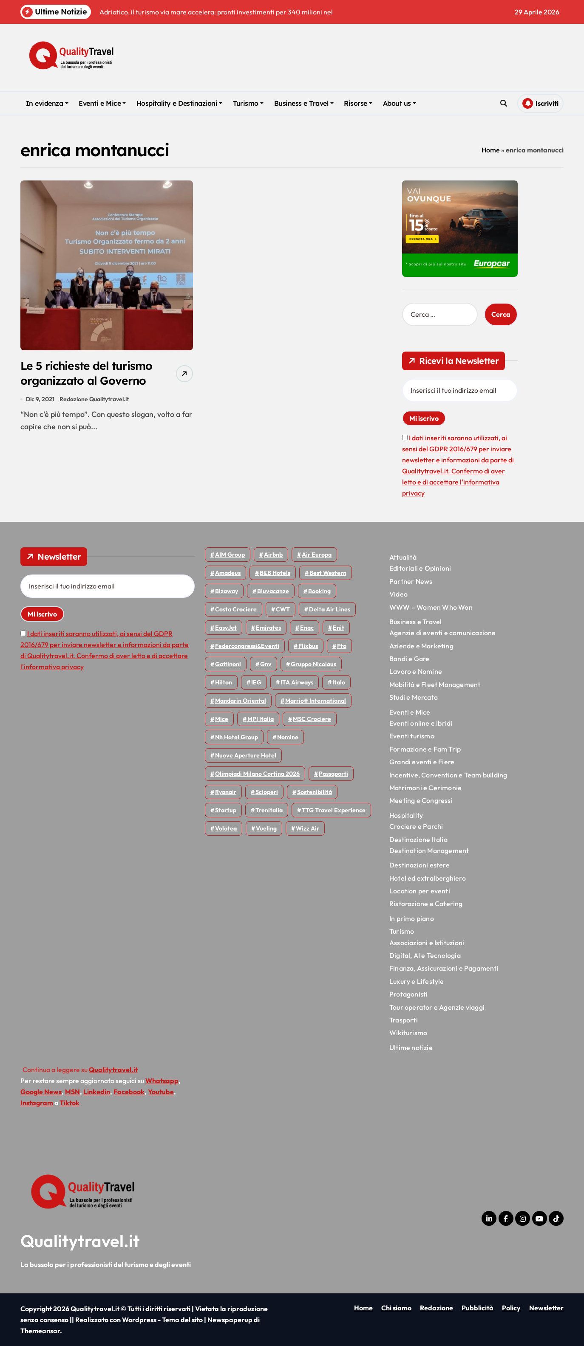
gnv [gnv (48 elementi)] (266, 664)
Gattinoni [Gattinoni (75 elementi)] (228, 664)
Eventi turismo (411, 736)
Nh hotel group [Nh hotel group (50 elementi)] (236, 737)
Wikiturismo (408, 1032)
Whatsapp (162, 1080)
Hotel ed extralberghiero (427, 878)
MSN (72, 1091)
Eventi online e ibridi (420, 723)
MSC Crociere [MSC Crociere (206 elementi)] (312, 719)
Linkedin (96, 1091)
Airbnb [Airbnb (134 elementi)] (273, 554)
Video (398, 594)
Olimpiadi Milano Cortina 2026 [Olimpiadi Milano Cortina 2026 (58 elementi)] (257, 773)
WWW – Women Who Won (431, 607)
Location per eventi (419, 891)
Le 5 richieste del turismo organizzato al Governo (87, 373)
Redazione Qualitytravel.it (94, 400)
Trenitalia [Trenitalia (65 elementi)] (269, 810)
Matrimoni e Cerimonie (425, 787)
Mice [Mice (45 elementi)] (221, 719)
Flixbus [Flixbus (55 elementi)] (308, 646)
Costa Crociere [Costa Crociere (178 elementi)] (236, 609)
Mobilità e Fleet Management (434, 684)
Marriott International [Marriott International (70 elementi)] (315, 700)
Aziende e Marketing (421, 646)
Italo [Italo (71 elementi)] (338, 682)
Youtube (161, 1091)
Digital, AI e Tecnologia (425, 955)
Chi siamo (396, 1308)
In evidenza (47, 103)
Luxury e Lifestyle (416, 981)
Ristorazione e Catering (426, 903)
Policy (511, 1308)
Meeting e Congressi (421, 800)
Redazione (436, 1308)
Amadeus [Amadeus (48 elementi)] (228, 573)
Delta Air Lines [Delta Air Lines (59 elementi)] (329, 609)
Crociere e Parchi (416, 826)
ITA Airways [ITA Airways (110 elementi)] (297, 682)
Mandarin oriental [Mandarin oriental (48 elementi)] (240, 700)
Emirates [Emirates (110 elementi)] (268, 627)
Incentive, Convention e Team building (448, 775)
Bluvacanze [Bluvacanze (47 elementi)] (273, 591)
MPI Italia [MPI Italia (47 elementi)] (260, 719)
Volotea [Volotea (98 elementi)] (226, 828)
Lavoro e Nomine (415, 671)
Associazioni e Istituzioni (426, 942)
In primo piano (411, 918)
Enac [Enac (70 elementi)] (307, 627)
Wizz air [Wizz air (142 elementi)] (307, 828)
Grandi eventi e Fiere (421, 761)
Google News (41, 1091)
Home (491, 150)
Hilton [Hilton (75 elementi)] (223, 682)
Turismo (248, 103)
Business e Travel (304, 103)
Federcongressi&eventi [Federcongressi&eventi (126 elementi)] (247, 646)
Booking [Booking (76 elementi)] (319, 591)
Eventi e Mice (102, 103)
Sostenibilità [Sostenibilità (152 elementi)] (314, 792)
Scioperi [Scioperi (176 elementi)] (266, 792)
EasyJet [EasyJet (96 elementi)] (226, 627)
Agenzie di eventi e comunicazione (442, 632)
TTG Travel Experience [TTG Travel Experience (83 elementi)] (334, 810)
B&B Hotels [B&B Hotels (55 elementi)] (275, 573)
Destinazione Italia (418, 839)
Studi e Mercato (413, 697)
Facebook (129, 1091)
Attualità (403, 557)
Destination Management (429, 850)
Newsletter (546, 1308)
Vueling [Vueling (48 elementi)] (266, 828)
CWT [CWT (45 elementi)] (283, 609)
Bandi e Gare (409, 658)
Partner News (410, 581)
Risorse (358, 103)
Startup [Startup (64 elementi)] (225, 810)
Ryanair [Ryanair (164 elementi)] (225, 792)
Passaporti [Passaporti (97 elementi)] (333, 773)
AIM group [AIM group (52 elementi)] (230, 554)
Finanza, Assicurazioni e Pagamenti (444, 968)
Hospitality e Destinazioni (179, 103)
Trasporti (403, 1020)
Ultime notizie (411, 1047)
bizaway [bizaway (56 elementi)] (226, 591)
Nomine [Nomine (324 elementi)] (287, 737)
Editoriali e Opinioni (420, 568)
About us (399, 103)
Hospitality (406, 815)
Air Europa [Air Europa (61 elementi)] (317, 554)
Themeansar (40, 1330)
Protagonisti (408, 994)
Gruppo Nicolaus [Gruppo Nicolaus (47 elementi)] (313, 664)
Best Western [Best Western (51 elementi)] (327, 573)
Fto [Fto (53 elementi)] (341, 646)
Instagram (36, 1102)
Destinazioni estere (419, 865)
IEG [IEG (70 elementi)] (256, 682)
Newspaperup (229, 1319)
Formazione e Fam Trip (425, 749)
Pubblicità (477, 1308)
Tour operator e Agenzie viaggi (437, 1007)
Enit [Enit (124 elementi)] (338, 627)
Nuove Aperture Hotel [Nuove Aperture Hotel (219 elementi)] (245, 755)
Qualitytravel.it (80, 1240)
